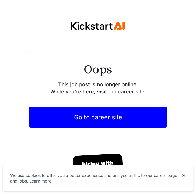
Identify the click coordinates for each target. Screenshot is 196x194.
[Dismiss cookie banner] (184, 176)
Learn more (40, 181)
